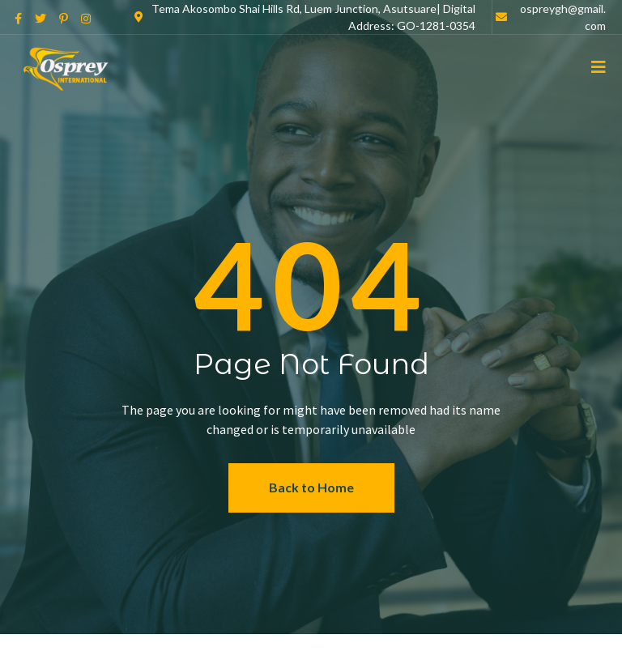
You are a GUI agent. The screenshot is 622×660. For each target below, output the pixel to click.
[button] (311, 488)
